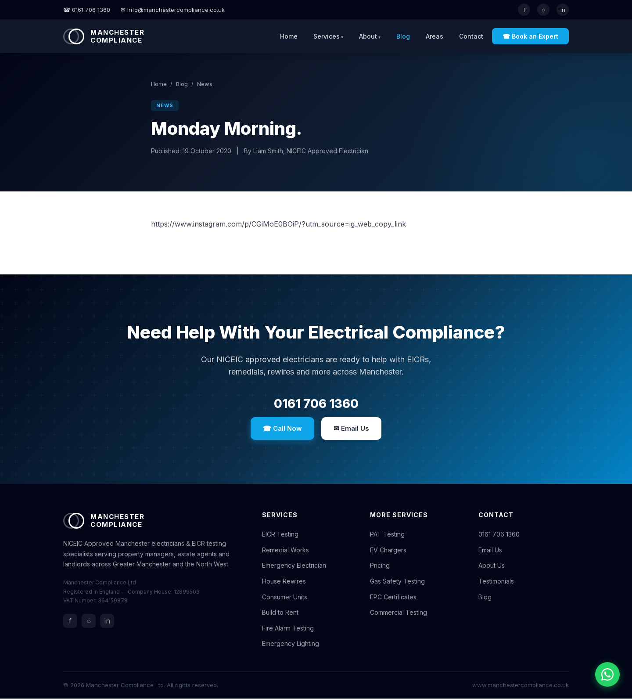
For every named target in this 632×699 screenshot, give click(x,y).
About (368, 36)
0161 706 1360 (316, 403)
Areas (434, 36)
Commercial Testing (398, 612)
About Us (491, 566)
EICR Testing (280, 534)
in (562, 9)
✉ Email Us (351, 429)
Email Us (490, 550)
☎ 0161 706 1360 (86, 9)
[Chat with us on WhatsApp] (607, 674)
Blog (403, 36)
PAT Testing (387, 534)
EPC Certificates (393, 597)
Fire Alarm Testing (288, 628)
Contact (471, 36)
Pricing (380, 566)
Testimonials (496, 581)
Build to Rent (280, 612)
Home (289, 36)
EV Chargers (388, 550)
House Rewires (284, 581)
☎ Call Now (282, 429)
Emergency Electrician (294, 566)
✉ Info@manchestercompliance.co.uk (173, 9)
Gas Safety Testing (397, 581)
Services (326, 36)
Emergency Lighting (290, 644)
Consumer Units (284, 597)
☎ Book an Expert (530, 36)
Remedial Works (285, 550)
